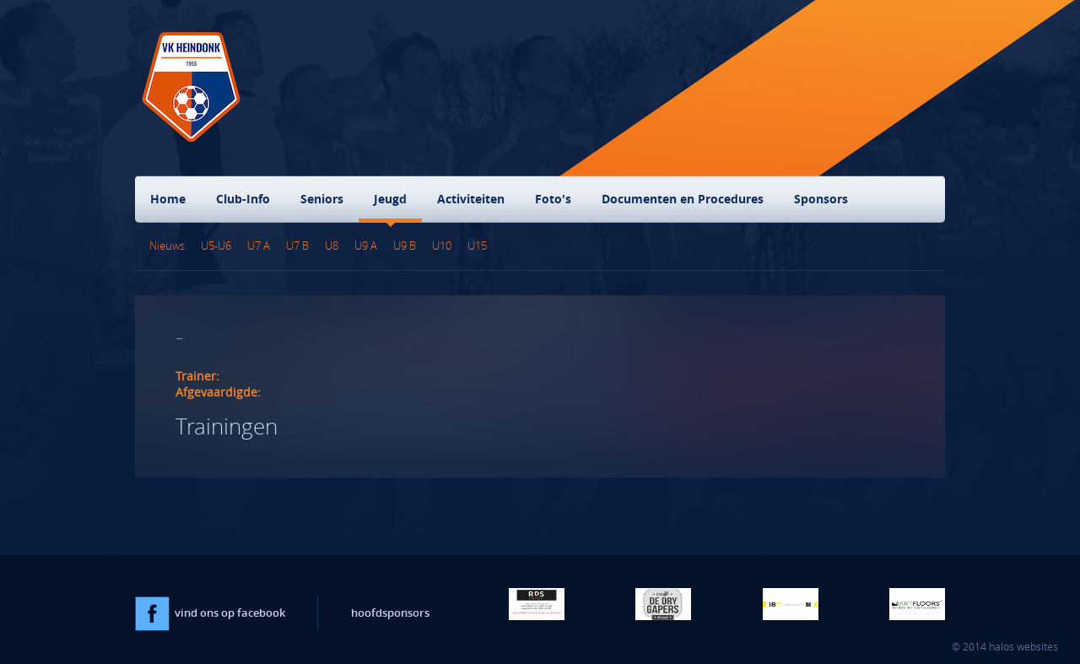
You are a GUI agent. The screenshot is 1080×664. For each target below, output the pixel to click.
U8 (331, 245)
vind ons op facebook (210, 612)
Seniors (321, 199)
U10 (441, 245)
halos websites (1023, 646)
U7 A (258, 245)
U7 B (297, 245)
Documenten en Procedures (683, 199)
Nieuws (167, 245)
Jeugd (390, 199)
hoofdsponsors (390, 612)
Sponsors (821, 199)
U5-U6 (216, 245)
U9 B (404, 245)
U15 (477, 245)
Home (168, 199)
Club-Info (243, 199)
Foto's (553, 199)
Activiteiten (471, 199)
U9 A (365, 245)
